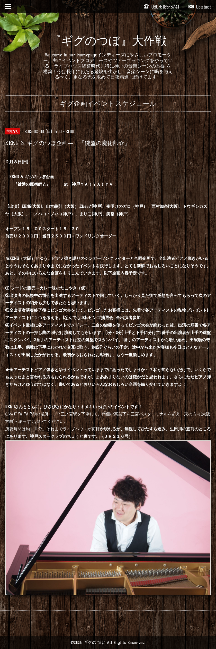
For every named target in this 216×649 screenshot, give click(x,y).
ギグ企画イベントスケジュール (108, 103)
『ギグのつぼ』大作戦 (108, 41)
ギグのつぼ (94, 642)
